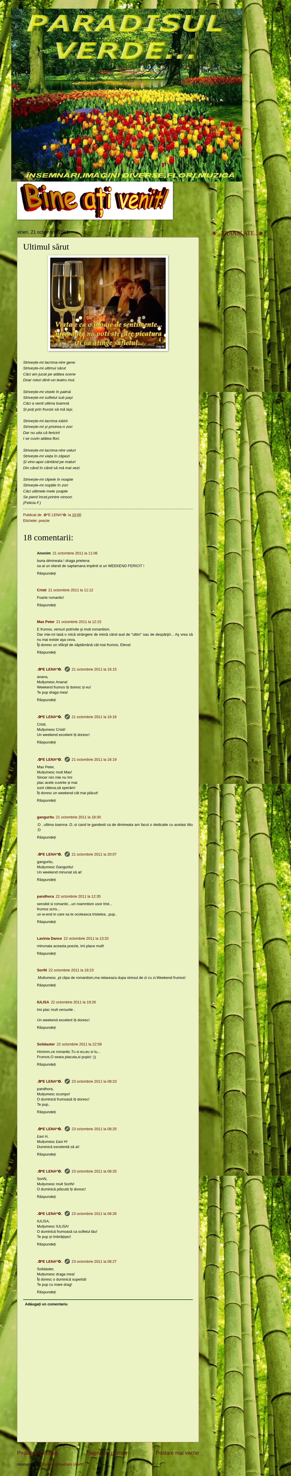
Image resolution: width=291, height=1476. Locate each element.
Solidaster (46, 1044)
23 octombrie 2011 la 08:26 (94, 1213)
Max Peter (46, 622)
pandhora (45, 896)
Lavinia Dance (49, 938)
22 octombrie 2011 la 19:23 (71, 970)
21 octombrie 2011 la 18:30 (78, 817)
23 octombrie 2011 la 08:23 (94, 1081)
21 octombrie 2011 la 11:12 (70, 590)
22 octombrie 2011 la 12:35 (78, 896)
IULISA (43, 1002)
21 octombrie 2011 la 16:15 (94, 669)
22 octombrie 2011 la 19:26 (73, 1002)
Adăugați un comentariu (46, 1304)
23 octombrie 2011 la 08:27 (94, 1261)
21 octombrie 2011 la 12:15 (78, 622)
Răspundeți (46, 573)
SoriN (42, 970)
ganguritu (45, 817)
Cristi (41, 590)
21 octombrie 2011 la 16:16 (94, 717)
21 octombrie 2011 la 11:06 (75, 553)
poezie (44, 520)
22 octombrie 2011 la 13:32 (86, 938)
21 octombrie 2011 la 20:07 (94, 854)
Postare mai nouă (37, 1453)
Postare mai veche (177, 1453)
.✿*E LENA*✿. (50, 669)
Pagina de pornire (106, 1453)
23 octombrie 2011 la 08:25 (94, 1129)
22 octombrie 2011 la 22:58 (79, 1044)
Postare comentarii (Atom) (62, 1464)
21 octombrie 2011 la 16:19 (94, 759)
